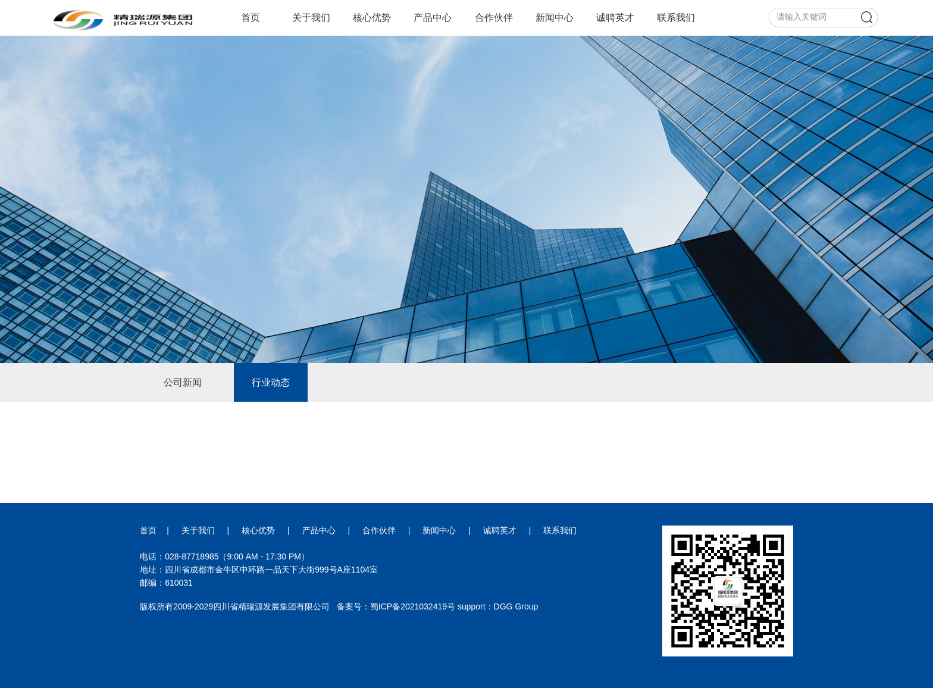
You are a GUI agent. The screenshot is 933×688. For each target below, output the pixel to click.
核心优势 (372, 17)
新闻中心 (555, 17)
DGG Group (516, 606)
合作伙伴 (494, 17)
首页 (250, 17)
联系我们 (676, 17)
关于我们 (311, 17)
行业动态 (271, 382)
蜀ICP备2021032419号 (412, 606)
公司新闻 (183, 382)
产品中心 (433, 17)
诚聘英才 (615, 17)
